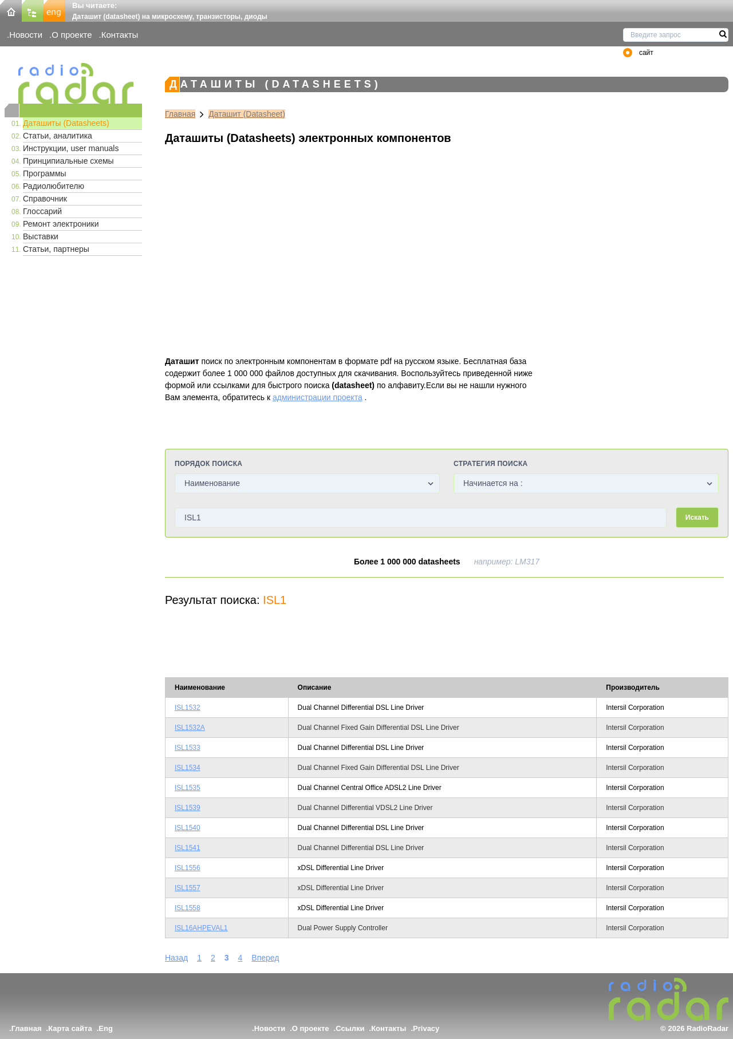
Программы (44, 173)
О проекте (72, 34)
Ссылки (350, 1028)
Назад (176, 957)
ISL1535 (187, 788)
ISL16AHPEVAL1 (201, 928)
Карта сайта (70, 1028)
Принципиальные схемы (68, 160)
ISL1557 (187, 888)
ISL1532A (190, 728)
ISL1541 (187, 848)
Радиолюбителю (53, 186)
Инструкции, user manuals (71, 148)
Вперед (265, 957)
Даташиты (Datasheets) (66, 123)
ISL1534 (187, 768)
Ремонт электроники (61, 223)
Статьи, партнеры (56, 249)
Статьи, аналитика (57, 135)
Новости (25, 34)
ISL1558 (187, 908)
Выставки (40, 236)
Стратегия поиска (490, 464)
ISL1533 (187, 748)
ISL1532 (187, 708)
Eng (105, 1028)
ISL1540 (187, 828)
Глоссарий (42, 211)
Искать (697, 517)
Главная (180, 113)
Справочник (45, 198)
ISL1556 (187, 868)
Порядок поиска (208, 464)
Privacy (426, 1028)
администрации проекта (317, 397)
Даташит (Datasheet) (246, 113)
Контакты (120, 34)
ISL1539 (187, 808)
